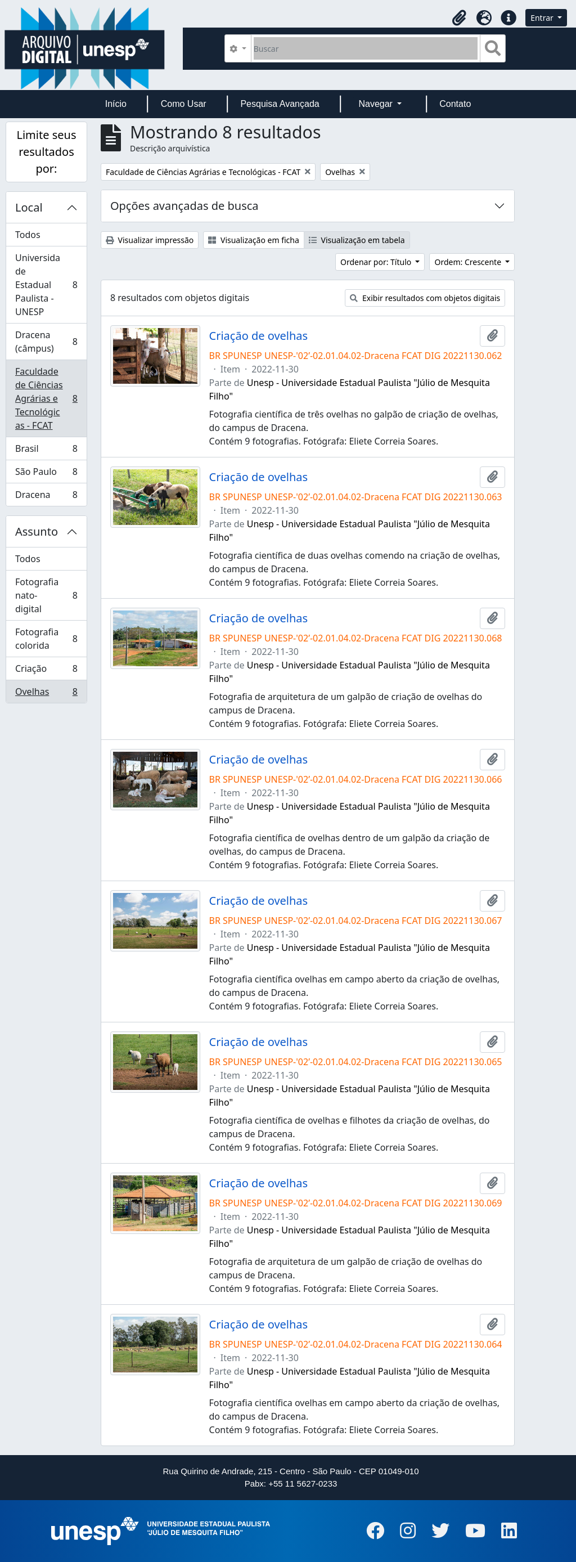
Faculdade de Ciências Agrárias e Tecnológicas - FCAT (46, 398)
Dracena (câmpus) (46, 341)
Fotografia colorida (46, 639)
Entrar (542, 17)
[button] (459, 18)
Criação (46, 671)
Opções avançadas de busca (184, 205)
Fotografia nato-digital (46, 595)
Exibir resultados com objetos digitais (425, 298)
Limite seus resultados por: (46, 151)
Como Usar (183, 104)
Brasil (46, 451)
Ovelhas (46, 694)
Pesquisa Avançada (279, 104)
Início (116, 104)
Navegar (376, 104)
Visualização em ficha (253, 240)
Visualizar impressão (150, 240)
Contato (455, 104)
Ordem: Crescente (468, 262)
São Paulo (46, 474)
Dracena (46, 497)
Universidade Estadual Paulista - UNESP (46, 285)
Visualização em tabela (357, 240)
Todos (27, 234)
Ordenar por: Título (376, 262)
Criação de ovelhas (258, 336)
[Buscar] (366, 48)
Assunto (36, 531)
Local (29, 207)
